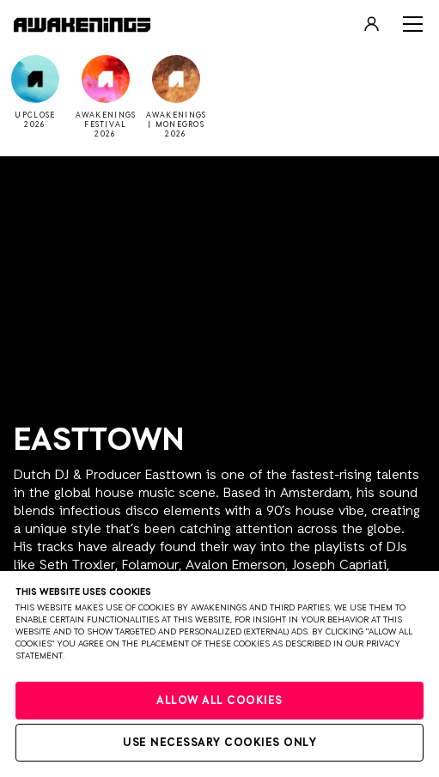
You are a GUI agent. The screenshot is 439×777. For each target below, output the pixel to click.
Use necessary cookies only (219, 743)
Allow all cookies (219, 701)
